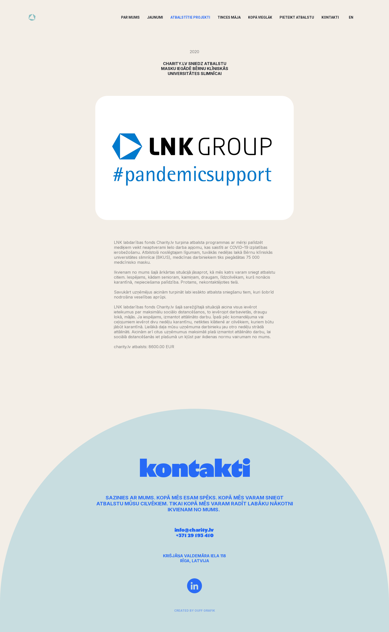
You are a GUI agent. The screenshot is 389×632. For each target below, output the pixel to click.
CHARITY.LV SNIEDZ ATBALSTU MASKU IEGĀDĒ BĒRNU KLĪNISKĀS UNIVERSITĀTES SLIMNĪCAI (194, 68)
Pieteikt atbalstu (297, 17)
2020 (194, 51)
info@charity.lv (194, 534)
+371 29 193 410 (194, 540)
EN (351, 17)
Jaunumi (155, 17)
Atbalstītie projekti (190, 17)
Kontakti (330, 17)
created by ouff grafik (194, 613)
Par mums (130, 17)
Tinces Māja (229, 17)
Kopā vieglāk (260, 17)
